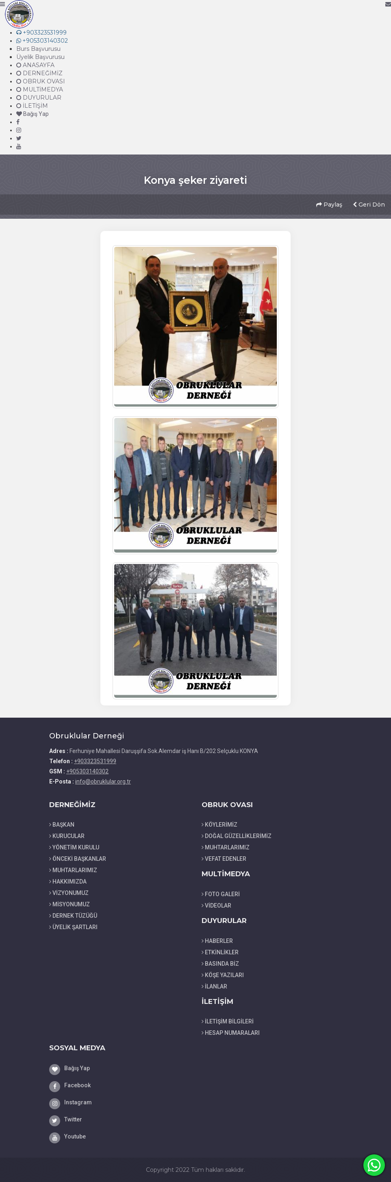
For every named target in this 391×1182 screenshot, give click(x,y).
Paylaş (329, 204)
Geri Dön (369, 204)
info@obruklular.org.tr (103, 781)
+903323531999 (95, 761)
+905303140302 (87, 771)
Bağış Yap (32, 114)
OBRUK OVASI (40, 81)
